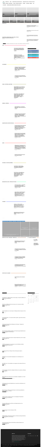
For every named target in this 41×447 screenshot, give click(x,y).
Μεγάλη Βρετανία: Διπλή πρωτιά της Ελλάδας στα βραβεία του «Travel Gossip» (19, 213)
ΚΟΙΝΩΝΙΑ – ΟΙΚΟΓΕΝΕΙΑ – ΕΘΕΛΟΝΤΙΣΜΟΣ (7, 3)
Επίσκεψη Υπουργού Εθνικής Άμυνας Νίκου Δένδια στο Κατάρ (20, 155)
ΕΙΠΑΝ (24, 228)
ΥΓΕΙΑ (33, 3)
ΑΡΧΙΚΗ (3, 444)
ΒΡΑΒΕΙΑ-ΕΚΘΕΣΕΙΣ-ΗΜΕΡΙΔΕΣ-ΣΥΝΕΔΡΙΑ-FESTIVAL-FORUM (7, 378)
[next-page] (3, 61)
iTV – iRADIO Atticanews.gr (35, 240)
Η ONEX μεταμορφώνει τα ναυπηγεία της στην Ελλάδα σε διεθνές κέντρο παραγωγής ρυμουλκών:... (13, 344)
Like (37, 50)
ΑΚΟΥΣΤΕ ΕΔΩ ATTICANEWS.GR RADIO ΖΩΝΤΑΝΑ (36, 244)
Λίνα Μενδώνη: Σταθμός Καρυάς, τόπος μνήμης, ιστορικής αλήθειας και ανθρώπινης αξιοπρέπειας (10, 37)
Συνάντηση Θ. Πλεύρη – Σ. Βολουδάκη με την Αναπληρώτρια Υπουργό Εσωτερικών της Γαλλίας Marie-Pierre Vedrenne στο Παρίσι (20, 186)
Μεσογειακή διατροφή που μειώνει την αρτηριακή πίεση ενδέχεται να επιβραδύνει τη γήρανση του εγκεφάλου (20, 285)
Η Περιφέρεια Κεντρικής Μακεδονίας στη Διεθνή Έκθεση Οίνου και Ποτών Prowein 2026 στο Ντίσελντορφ (20, 265)
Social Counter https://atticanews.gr (32, 48)
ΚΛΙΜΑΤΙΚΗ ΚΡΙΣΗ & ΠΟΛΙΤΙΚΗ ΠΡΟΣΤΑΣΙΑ (14, 444)
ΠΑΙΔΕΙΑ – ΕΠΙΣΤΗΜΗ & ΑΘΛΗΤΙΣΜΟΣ (17, 3)
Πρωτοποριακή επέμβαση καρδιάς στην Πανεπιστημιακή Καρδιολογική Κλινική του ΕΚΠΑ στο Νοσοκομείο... (13, 331)
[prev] (36, 43)
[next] (37, 43)
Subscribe (37, 57)
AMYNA (3, 417)
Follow (37, 53)
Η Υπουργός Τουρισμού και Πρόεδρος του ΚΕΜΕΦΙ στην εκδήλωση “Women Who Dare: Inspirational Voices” (20, 257)
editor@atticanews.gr (16, 441)
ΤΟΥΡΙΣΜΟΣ (24, 3)
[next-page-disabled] (29, 247)
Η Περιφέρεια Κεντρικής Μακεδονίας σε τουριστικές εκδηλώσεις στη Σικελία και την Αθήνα (20, 76)
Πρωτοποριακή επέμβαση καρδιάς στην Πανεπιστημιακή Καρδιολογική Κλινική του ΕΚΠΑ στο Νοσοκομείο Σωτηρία (19, 49)
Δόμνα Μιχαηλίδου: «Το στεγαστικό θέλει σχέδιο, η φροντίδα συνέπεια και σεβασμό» (20, 107)
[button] (31, 0)
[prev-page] (2, 61)
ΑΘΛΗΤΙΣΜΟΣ (4, 398)
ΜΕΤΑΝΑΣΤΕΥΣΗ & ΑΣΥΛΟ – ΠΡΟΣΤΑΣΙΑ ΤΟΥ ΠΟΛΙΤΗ (23, 444)
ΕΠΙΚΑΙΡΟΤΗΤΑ (4, 332)
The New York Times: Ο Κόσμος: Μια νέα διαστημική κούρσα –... (12, 350)
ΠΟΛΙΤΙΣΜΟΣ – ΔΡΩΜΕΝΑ (29, 3)
